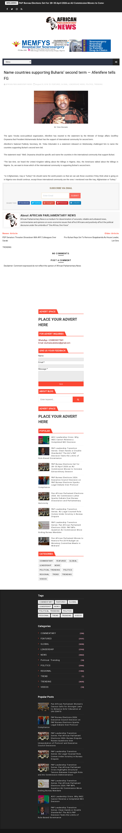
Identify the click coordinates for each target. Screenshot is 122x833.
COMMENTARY (46, 561)
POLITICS (89, 84)
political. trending (50, 570)
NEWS (82, 84)
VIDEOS (43, 579)
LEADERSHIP (74, 84)
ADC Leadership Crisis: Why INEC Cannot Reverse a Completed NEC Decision (65, 439)
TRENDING (98, 84)
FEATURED (56, 84)
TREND (56, 574)
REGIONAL (44, 574)
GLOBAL (64, 84)
